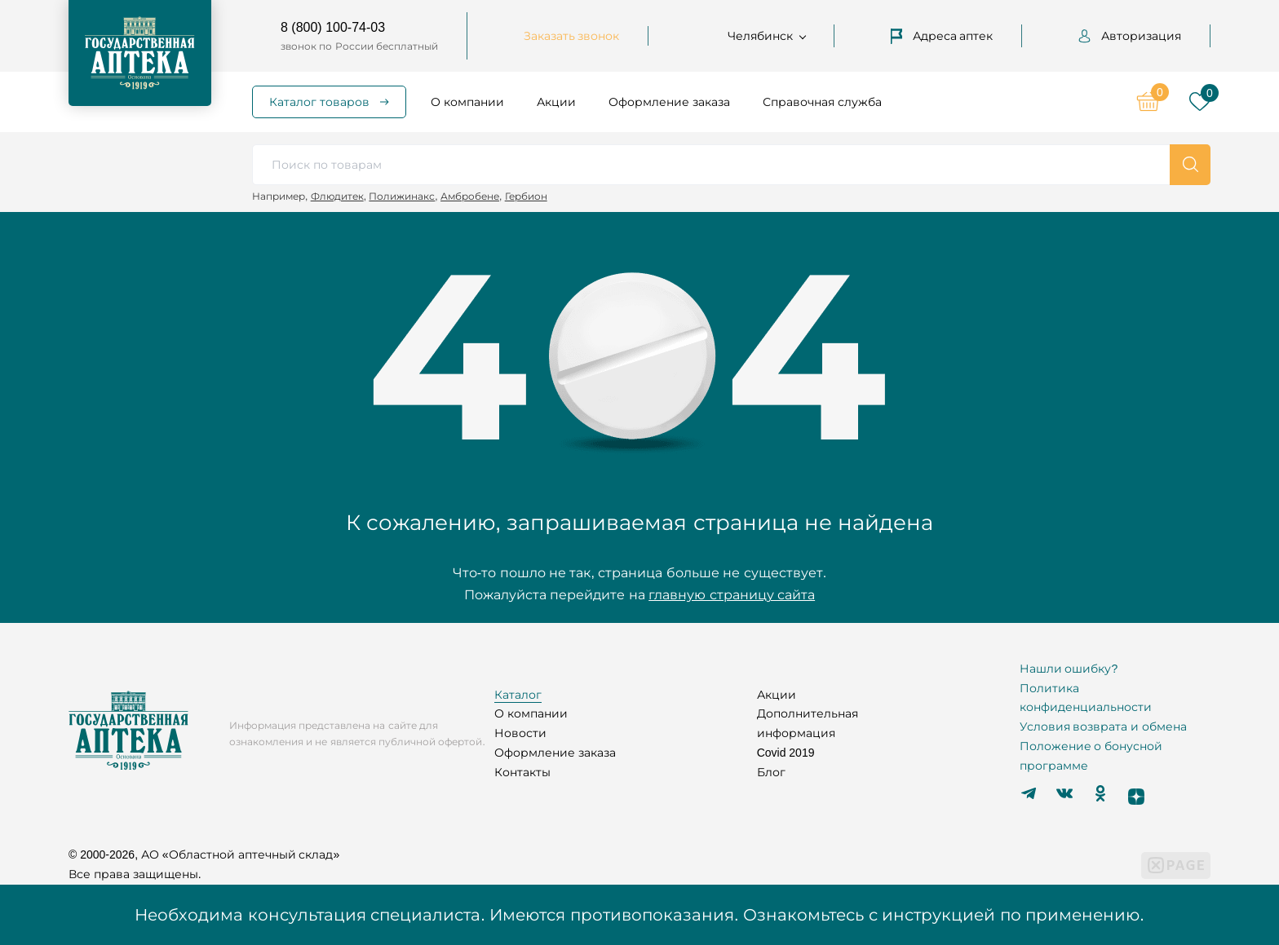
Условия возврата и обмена (1104, 726)
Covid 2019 (786, 752)
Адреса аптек (942, 36)
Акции (556, 102)
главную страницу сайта (731, 595)
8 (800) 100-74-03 (333, 27)
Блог (771, 772)
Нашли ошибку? (1069, 668)
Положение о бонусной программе (1091, 756)
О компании (467, 102)
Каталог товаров (319, 102)
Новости (520, 733)
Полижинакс (402, 196)
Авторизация (1129, 36)
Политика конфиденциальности (1086, 698)
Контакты (522, 772)
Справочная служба (822, 102)
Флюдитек (337, 196)
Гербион (526, 196)
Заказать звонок (572, 36)
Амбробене (469, 196)
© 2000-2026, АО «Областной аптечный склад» (204, 854)
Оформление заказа (669, 102)
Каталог (518, 694)
